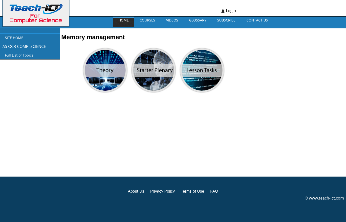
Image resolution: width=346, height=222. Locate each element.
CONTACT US (257, 20)
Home (123, 20)
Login (231, 10)
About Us (136, 191)
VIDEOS (172, 20)
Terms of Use (192, 191)
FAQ (214, 191)
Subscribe (226, 20)
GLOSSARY (197, 20)
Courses (147, 20)
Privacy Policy (162, 191)
